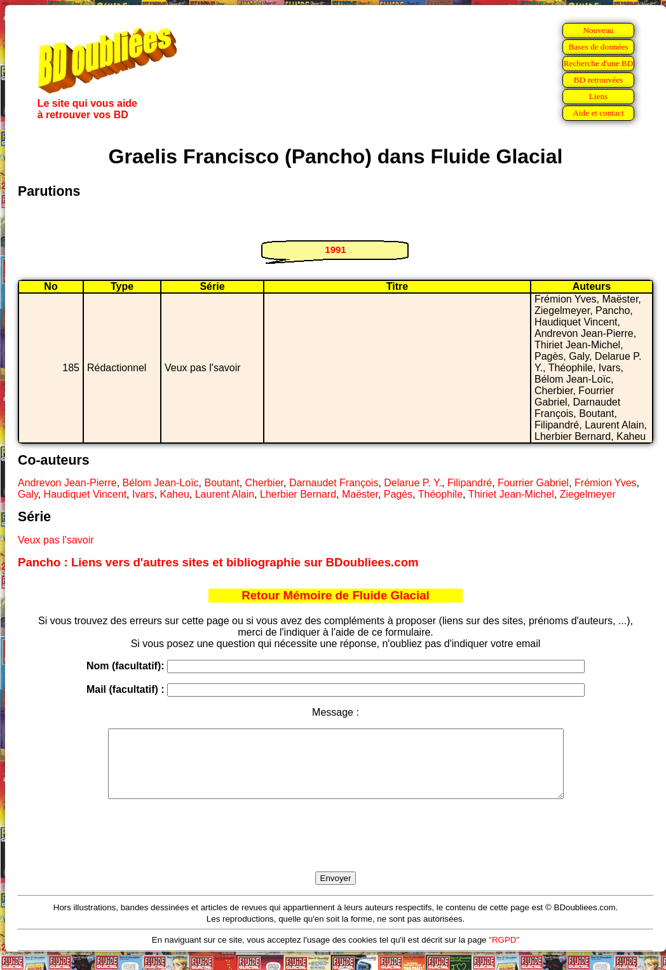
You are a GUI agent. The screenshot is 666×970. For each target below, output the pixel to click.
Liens (598, 96)
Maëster (360, 494)
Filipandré (469, 482)
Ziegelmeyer (588, 494)
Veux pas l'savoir (56, 540)
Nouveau (598, 30)
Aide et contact (598, 113)
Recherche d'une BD (599, 63)
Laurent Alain (224, 494)
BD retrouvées (598, 80)
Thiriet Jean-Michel (511, 494)
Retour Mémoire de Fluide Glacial (335, 595)
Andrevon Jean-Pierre (67, 482)
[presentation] (335, 850)
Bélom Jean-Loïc (161, 482)
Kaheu (174, 494)
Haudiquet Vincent (85, 494)
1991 (335, 249)
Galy (28, 494)
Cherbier (264, 482)
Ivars (143, 494)
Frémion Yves (605, 482)
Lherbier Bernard (298, 494)
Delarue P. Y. (413, 482)
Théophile (440, 494)
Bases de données (598, 46)
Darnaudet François (334, 482)
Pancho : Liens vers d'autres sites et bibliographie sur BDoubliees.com (218, 562)
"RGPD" (504, 953)
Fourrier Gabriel (533, 482)
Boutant (221, 482)
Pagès (398, 494)
